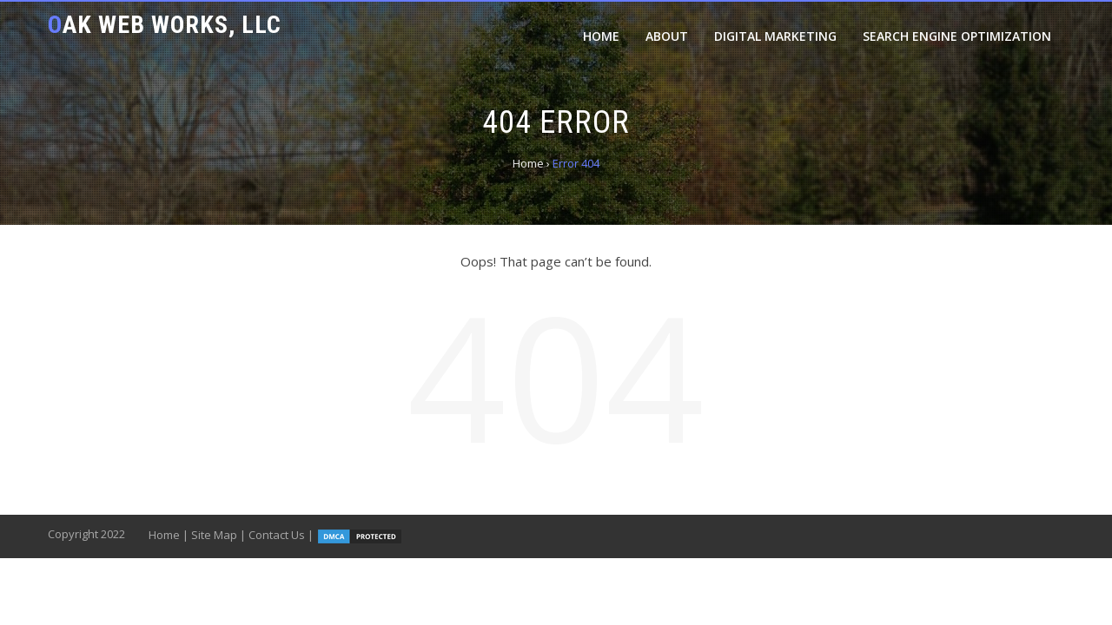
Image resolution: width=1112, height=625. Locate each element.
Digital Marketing (775, 36)
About (666, 36)
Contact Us (276, 535)
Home (601, 36)
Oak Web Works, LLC (164, 24)
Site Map (214, 535)
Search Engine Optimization (957, 36)
